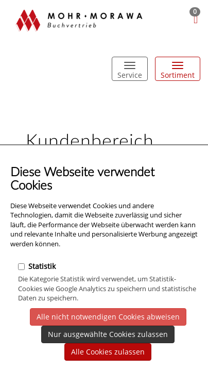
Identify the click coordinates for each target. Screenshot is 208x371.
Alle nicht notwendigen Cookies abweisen (108, 317)
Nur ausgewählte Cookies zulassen (108, 334)
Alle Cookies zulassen (108, 352)
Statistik (37, 266)
